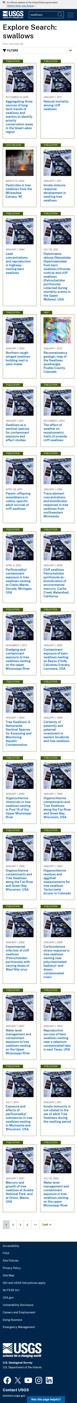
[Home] (13, 17)
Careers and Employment (19, 1312)
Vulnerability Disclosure (18, 1305)
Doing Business (12, 1319)
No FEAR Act (11, 1290)
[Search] (60, 14)
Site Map (8, 1275)
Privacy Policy (12, 1268)
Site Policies (11, 1260)
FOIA (6, 1253)
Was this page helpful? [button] (46, 1399)
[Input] (46, 14)
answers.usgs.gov (14, 1395)
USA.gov (8, 1297)
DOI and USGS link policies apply (24, 1283)
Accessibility (11, 1246)
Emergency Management (19, 1327)
